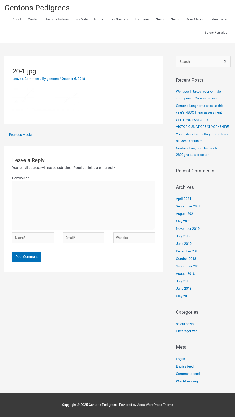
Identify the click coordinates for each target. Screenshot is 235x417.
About (16, 19)
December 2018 (188, 251)
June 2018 (184, 289)
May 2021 (183, 221)
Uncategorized (186, 331)
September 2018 (188, 266)
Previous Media (18, 135)
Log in (180, 359)
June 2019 (184, 244)
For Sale (82, 19)
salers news (185, 324)
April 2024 (183, 199)
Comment (20, 178)
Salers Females (216, 33)
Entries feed (185, 366)
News (160, 19)
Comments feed (188, 374)
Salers (216, 19)
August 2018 (185, 274)
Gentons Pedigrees (37, 7)
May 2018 (183, 296)
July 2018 (183, 281)
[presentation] (221, 19)
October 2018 (186, 259)
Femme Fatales (57, 19)
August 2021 (185, 214)
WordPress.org (187, 381)
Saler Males (194, 19)
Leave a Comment (25, 79)
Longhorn (142, 19)
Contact (33, 19)
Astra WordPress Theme (155, 405)
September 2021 (188, 206)
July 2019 (183, 236)
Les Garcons (119, 19)
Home (98, 19)
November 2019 (188, 229)
